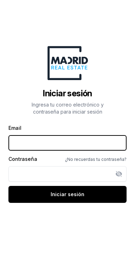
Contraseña (22, 159)
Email (14, 128)
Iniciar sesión (67, 194)
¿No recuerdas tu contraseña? (96, 159)
